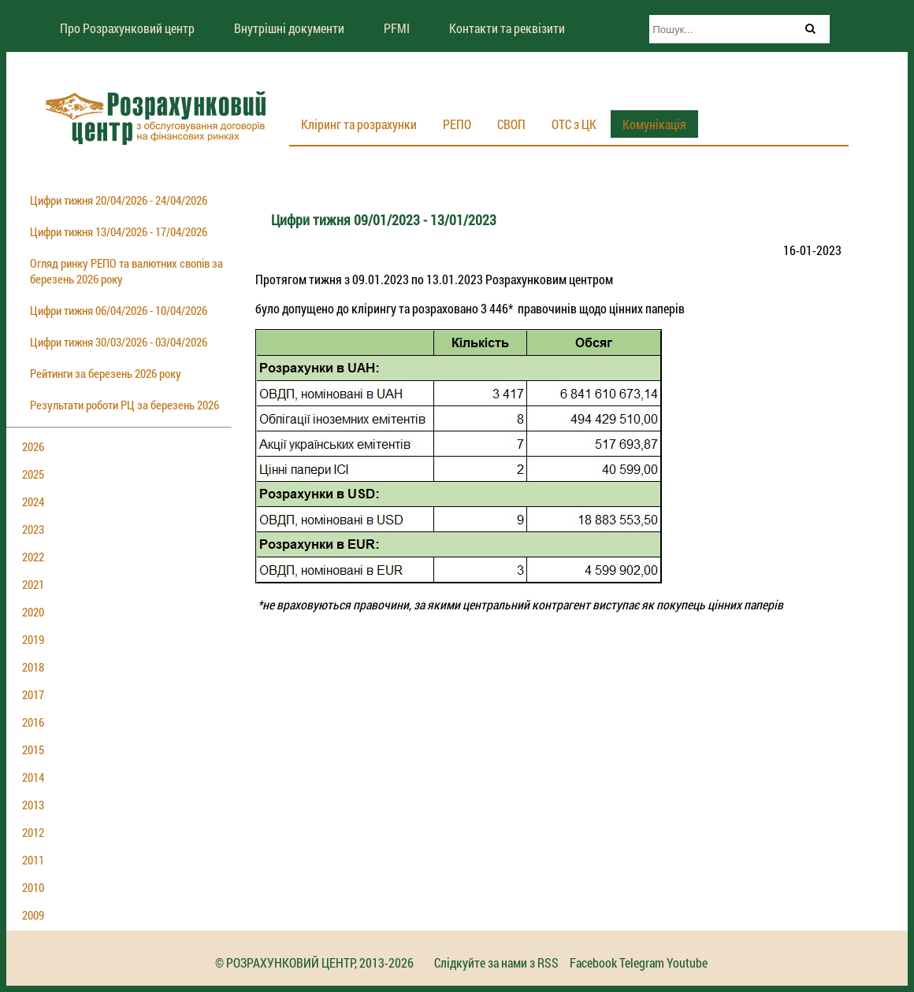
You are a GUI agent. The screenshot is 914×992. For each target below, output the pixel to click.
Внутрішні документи (289, 28)
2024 (33, 501)
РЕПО (457, 124)
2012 (33, 832)
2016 (33, 722)
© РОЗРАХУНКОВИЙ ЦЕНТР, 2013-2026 (314, 962)
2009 (33, 915)
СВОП (511, 124)
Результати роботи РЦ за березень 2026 (124, 405)
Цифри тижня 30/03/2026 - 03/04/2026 (118, 342)
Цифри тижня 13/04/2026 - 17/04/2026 (118, 231)
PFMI (397, 28)
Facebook (593, 962)
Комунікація (654, 124)
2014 (33, 777)
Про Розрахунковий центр (127, 28)
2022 (33, 556)
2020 (33, 612)
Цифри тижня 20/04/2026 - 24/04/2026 (118, 200)
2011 (33, 860)
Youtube (687, 962)
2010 (33, 887)
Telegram (641, 962)
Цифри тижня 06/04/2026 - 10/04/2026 (118, 310)
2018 (33, 667)
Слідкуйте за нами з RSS (496, 962)
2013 (33, 804)
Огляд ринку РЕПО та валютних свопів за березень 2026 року (126, 271)
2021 (33, 584)
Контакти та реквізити (507, 28)
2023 (33, 529)
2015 (33, 749)
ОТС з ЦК (574, 124)
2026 (33, 446)
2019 (33, 639)
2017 (33, 694)
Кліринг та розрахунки (359, 124)
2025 (33, 474)
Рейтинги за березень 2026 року (105, 373)
